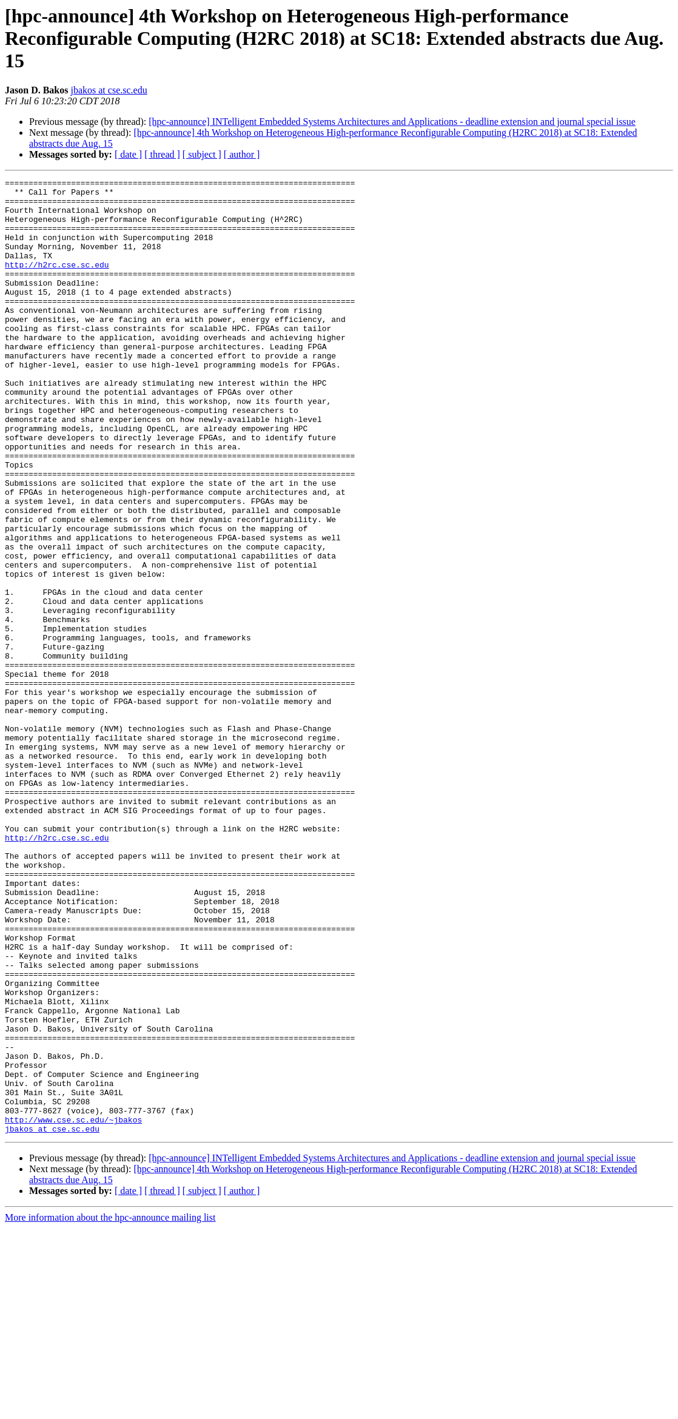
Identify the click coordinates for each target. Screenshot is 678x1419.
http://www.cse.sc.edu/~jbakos (73, 1308)
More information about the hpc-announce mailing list (110, 1408)
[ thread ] (162, 154)
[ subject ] (202, 154)
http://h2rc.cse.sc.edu (57, 282)
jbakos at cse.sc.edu (108, 90)
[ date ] (128, 154)
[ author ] (242, 154)
